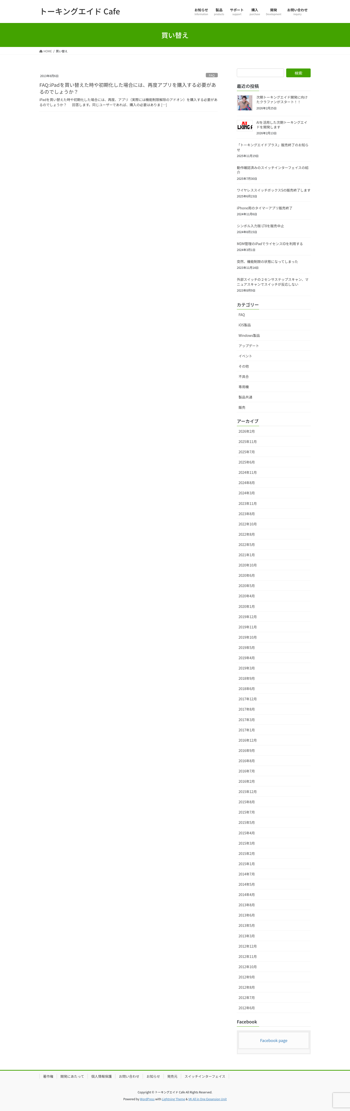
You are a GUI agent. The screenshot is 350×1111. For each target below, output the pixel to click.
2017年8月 (247, 709)
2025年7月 (247, 451)
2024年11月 (248, 472)
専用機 (244, 386)
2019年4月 (247, 657)
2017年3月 (247, 719)
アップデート (249, 345)
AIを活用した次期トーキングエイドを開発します (281, 125)
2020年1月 (247, 606)
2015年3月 (247, 843)
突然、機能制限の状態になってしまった (267, 261)
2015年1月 (247, 863)
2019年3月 (247, 668)
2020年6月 (247, 575)
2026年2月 (247, 431)
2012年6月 (247, 1007)
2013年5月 (247, 925)
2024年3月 (247, 492)
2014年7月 (247, 874)
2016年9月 (247, 750)
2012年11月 (248, 956)
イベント (245, 355)
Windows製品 (249, 335)
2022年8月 (247, 534)
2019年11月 (248, 626)
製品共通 (245, 397)
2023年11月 (248, 503)
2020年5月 (247, 585)
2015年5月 (247, 822)
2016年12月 (248, 740)
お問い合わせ (129, 1076)
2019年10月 (248, 637)
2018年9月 (247, 678)
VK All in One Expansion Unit (207, 1099)
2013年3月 (247, 935)
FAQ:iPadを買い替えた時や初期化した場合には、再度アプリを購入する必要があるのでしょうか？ (127, 88)
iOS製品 (245, 324)
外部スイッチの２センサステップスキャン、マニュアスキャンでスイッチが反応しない (272, 282)
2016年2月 (247, 781)
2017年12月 (248, 698)
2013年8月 (247, 904)
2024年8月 (247, 482)
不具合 (244, 376)
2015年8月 (247, 801)
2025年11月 (248, 441)
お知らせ (153, 1076)
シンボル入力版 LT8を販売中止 (260, 225)
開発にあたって (72, 1076)
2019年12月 (248, 616)
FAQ (212, 75)
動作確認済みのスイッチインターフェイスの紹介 (272, 170)
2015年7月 (247, 812)
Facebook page (273, 1040)
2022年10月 (248, 523)
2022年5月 (247, 544)
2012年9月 (247, 977)
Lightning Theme (173, 1099)
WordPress (147, 1099)
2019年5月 (247, 647)
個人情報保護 (101, 1076)
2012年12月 (248, 946)
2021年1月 (247, 554)
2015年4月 (247, 832)
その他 (244, 366)
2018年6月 (247, 688)
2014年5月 (247, 884)
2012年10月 (248, 966)
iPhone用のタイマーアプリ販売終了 (264, 207)
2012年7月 (247, 997)
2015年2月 (247, 853)
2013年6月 (247, 915)
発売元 (172, 1076)
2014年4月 (247, 894)
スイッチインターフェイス (205, 1076)
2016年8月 (247, 760)
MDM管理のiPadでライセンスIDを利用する (270, 243)
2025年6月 (247, 462)
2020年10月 (248, 565)
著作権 (48, 1076)
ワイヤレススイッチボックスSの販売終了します (274, 190)
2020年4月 (247, 595)
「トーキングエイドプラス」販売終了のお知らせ (272, 147)
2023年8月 (247, 513)
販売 (242, 407)
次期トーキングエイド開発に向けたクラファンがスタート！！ (282, 99)
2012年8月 (247, 987)
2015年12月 (248, 791)
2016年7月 (247, 771)
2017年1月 (247, 729)
